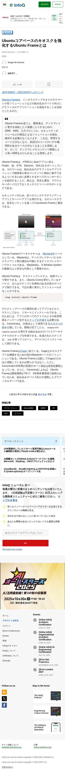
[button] (25, 543)
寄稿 (4, 641)
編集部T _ (12, 73)
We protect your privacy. (12, 549)
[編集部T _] (4, 73)
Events (5, 636)
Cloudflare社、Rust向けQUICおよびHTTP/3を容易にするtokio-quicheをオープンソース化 (30, 470)
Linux (43, 408)
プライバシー (7, 767)
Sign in (58, 4)
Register (44, 4)
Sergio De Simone (16, 62)
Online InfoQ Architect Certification (45, 622)
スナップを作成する (38, 320)
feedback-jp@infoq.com (11, 747)
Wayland (47, 253)
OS (54, 408)
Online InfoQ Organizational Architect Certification (46, 636)
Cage (23, 351)
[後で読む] (49, 84)
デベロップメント (11, 408)
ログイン (7, 625)
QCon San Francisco (44, 660)
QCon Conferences (11, 631)
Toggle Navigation (4, 4)
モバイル (7, 32)
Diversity (6, 660)
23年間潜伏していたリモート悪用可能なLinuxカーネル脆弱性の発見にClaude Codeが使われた (30, 449)
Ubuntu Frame (10, 99)
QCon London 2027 (46, 670)
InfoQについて (9, 651)
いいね (19, 84)
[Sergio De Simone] (4, 62)
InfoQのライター (10, 646)
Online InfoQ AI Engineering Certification (46, 649)
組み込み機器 (28, 408)
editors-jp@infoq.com (43, 747)
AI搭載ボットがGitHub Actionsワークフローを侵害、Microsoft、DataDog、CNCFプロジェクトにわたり (30, 460)
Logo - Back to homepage (17, 4)
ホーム (5, 615)
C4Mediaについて (10, 655)
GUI (6, 413)
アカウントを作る (10, 620)
